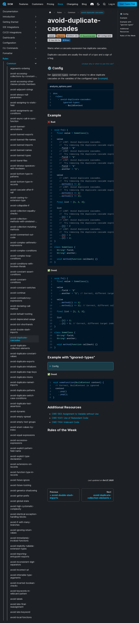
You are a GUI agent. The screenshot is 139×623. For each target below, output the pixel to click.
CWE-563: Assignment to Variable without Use (75, 413)
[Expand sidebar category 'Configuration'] (36, 43)
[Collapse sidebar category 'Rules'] (36, 58)
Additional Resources (124, 30)
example (103, 78)
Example (123, 18)
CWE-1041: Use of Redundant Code (70, 418)
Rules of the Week (127, 36)
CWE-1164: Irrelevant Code (65, 422)
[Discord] (92, 4)
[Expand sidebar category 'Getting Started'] (36, 22)
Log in (112, 4)
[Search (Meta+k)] (104, 4)
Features (23, 4)
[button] (20, 16)
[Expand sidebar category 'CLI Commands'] (36, 48)
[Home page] (50, 12)
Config (55, 366)
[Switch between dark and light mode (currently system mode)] (98, 4)
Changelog (72, 4)
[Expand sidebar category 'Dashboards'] (36, 37)
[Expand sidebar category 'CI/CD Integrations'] (36, 32)
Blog (84, 4)
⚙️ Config (124, 14)
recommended (89, 36)
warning (60, 36)
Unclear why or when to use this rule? (97, 64)
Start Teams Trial (127, 4)
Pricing (50, 4)
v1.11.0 (51, 36)
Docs (60, 4)
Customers (37, 4)
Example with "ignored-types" (126, 23)
